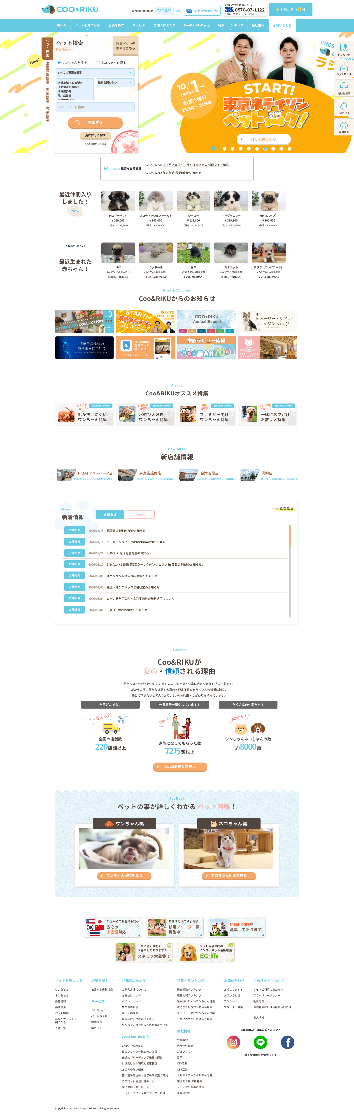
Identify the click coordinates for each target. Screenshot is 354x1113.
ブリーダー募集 (233, 1007)
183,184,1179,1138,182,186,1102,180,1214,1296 (72, 90)
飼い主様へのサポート (135, 1087)
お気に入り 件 (291, 9)
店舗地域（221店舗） (72, 83)
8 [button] (281, 149)
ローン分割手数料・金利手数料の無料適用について (140, 599)
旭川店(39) (72, 96)
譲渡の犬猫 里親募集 (189, 1081)
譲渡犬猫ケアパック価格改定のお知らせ (133, 587)
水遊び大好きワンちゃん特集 (194, 1007)
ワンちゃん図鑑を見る (124, 875)
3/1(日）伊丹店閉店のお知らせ (127, 610)
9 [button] (289, 149)
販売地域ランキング (189, 995)
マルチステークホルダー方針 (194, 1075)
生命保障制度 (130, 1007)
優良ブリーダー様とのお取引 (139, 1052)
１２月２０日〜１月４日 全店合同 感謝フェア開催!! (197, 165)
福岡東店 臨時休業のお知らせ (126, 531)
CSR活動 (182, 1069)
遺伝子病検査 (130, 1013)
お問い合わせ (282, 25)
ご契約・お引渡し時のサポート (141, 1081)
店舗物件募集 (185, 1046)
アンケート (231, 1001)
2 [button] (232, 149)
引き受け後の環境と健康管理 (139, 1063)
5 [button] (257, 149)
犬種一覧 (60, 1028)
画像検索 (60, 1007)
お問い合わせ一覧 (202, 11)
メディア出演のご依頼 (190, 1087)
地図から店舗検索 (102, 990)
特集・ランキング (230, 25)
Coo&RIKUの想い (180, 766)
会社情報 (258, 25)
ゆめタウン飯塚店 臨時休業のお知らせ (132, 576)
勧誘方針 (258, 1001)
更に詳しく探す (95, 135)
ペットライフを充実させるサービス (143, 1093)
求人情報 (258, 1018)
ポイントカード (131, 1001)
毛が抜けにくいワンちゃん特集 (196, 1001)
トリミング (98, 1010)
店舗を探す (116, 25)
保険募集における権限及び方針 (272, 1007)
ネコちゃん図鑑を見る (229, 875)
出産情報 (60, 1001)
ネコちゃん (62, 995)
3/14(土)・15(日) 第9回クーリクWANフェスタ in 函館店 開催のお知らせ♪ (156, 564)
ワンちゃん (62, 990)
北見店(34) (72, 91)
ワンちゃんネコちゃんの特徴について (145, 1025)
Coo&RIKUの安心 (197, 25)
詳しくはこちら (263, 139)
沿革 (179, 1057)
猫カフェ (96, 1028)
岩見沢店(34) (72, 100)
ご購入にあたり (165, 25)
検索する (95, 122)
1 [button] (224, 149)
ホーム (61, 25)
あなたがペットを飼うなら (66, 1020)
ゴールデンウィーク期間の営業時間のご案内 (136, 542)
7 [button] (273, 149)
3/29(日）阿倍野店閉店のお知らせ (129, 553)
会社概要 (182, 1040)
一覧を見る (285, 508)
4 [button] (249, 149)
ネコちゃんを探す (111, 63)
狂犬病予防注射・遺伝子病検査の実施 (145, 1075)
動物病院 (96, 1022)
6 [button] (265, 149)
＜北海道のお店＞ (72, 87)
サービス (139, 25)
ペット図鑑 (62, 1013)
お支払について (131, 995)
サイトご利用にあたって (268, 990)
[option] (177, 92)
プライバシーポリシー (266, 995)
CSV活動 (182, 1063)
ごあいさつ (184, 1052)
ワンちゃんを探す (72, 63)
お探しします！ (233, 990)
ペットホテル (99, 1016)
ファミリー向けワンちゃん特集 (196, 1013)
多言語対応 (184, 1093)
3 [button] (240, 149)
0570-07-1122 (245, 10)
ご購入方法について (134, 990)
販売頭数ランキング (189, 990)
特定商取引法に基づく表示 (138, 1019)
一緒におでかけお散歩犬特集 (194, 1019)
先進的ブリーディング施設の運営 (142, 1057)
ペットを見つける (87, 25)
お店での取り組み (133, 1069)
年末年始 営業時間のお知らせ (182, 173)
